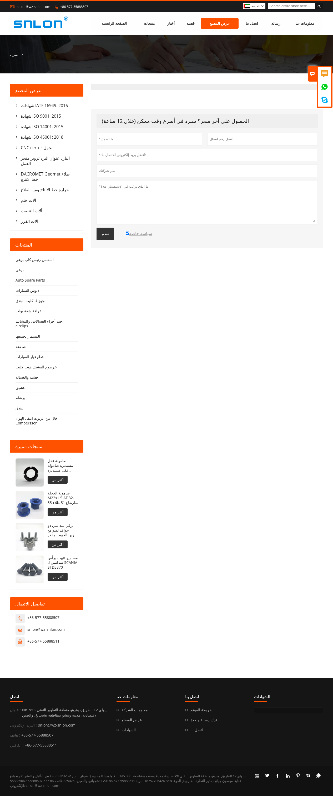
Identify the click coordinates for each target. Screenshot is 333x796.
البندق (20, 407)
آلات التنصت (31, 210)
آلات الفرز (29, 221)
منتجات (149, 23)
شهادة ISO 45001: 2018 (42, 137)
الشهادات (129, 730)
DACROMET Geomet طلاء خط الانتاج (45, 176)
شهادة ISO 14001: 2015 (42, 126)
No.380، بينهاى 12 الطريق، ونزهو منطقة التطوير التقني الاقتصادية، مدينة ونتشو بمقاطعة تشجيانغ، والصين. (65, 713)
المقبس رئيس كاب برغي (35, 259)
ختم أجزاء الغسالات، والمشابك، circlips (40, 323)
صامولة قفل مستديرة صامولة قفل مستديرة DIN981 (60, 465)
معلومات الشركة (135, 710)
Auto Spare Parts (30, 280)
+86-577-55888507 (74, 6)
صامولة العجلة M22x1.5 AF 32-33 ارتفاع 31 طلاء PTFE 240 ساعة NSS (61, 498)
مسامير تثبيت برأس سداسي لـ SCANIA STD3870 (63, 562)
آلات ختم (28, 200)
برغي (20, 269)
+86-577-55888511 (43, 641)
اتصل (14, 697)
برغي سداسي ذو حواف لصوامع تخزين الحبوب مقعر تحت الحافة (63, 530)
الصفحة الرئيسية (114, 23)
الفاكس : (17, 745)
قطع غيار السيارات (30, 356)
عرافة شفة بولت (29, 310)
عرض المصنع (220, 23)
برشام (20, 397)
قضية (190, 23)
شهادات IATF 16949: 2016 (44, 105)
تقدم (105, 234)
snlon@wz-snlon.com (33, 6)
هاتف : (15, 735)
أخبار (171, 23)
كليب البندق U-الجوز (31, 300)
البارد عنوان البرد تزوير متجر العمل (45, 161)
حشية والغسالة (27, 377)
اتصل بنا (252, 23)
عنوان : (15, 710)
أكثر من (58, 479)
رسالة (275, 23)
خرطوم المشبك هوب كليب (36, 366)
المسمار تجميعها (28, 336)
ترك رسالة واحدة (203, 720)
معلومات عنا (304, 23)
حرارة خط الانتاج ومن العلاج (45, 189)
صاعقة (21, 346)
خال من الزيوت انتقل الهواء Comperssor (37, 420)
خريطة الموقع (201, 710)
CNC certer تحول (36, 147)
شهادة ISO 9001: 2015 (41, 116)
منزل (14, 54)
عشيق (20, 387)
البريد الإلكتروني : (23, 725)
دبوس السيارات (27, 290)
